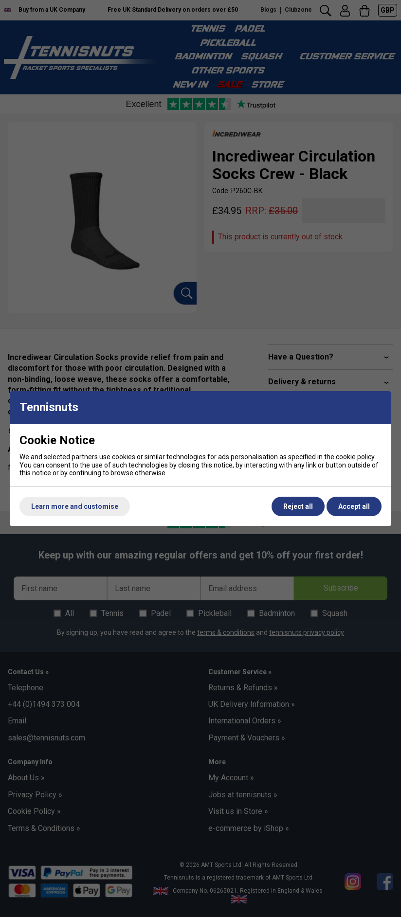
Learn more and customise (74, 506)
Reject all (298, 506)
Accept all (354, 506)
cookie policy (355, 457)
